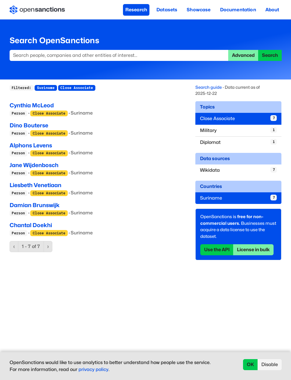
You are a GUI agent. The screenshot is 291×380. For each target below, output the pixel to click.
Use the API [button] (217, 249)
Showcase (198, 9)
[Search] (119, 55)
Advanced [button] (243, 55)
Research (136, 9)
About (272, 9)
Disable (269, 364)
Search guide (208, 87)
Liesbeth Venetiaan (35, 185)
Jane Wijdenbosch (34, 165)
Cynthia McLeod (32, 105)
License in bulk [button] (253, 249)
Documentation (238, 9)
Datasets (166, 9)
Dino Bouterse (29, 125)
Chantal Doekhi (31, 225)
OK (250, 364)
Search (270, 55)
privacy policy (93, 369)
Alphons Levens (31, 145)
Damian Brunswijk (35, 205)
